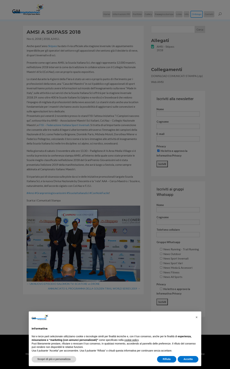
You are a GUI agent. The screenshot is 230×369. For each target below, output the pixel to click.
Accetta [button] (188, 359)
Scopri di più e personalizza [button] (53, 359)
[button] (196, 317)
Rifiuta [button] (167, 359)
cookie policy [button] (131, 340)
